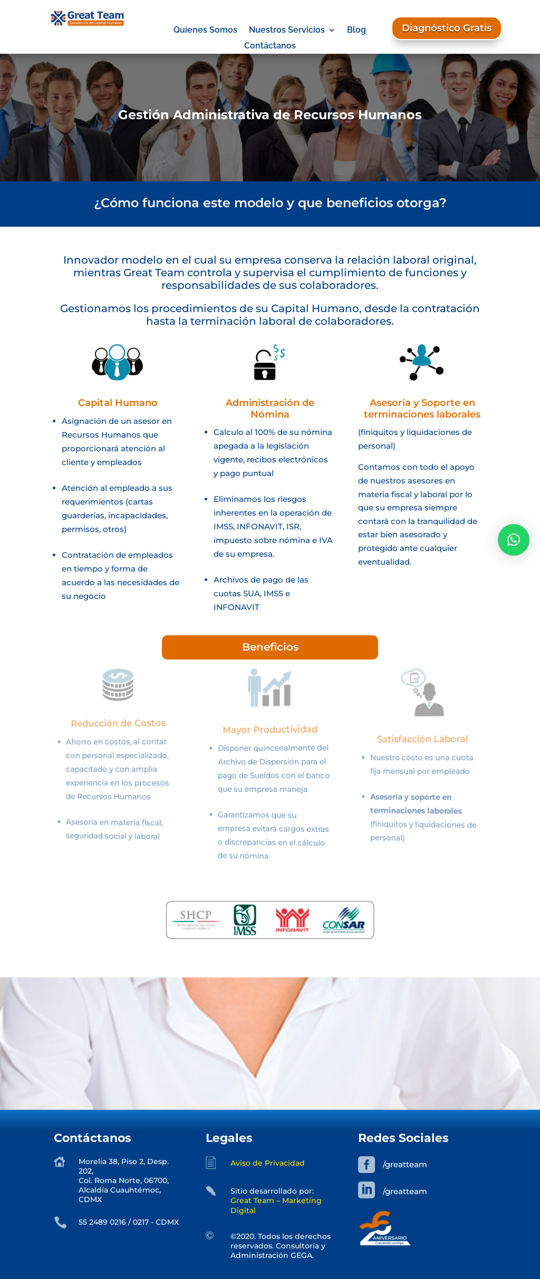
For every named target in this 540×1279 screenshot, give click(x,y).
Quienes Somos (205, 30)
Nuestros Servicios (287, 30)
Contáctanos (270, 46)
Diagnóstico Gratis (446, 28)
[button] (513, 540)
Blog (356, 30)
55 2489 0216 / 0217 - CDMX (129, 1222)
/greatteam (405, 1164)
